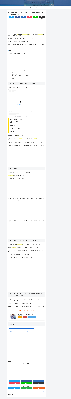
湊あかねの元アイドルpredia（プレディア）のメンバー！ (21, 75)
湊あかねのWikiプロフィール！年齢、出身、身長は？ (20, 72)
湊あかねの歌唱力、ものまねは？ (17, 74)
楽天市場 (24, 317)
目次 (25, 70)
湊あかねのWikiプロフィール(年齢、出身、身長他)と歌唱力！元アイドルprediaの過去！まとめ (27, 77)
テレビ (10, 361)
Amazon (19, 317)
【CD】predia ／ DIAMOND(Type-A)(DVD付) (25, 314)
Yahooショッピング (31, 317)
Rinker (21, 315)
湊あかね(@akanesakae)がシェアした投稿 (21, 116)
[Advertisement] (26, 26)
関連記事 (13, 78)
